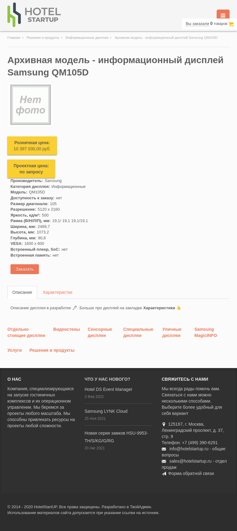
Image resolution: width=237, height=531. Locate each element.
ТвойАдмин (140, 507)
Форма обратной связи (191, 473)
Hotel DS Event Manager (108, 389)
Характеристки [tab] (57, 292)
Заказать (25, 269)
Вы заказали (197, 23)
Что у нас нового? (107, 379)
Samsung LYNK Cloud (106, 411)
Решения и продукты (43, 37)
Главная (13, 37)
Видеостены (66, 329)
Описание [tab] (22, 292)
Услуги (14, 350)
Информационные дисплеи (86, 37)
